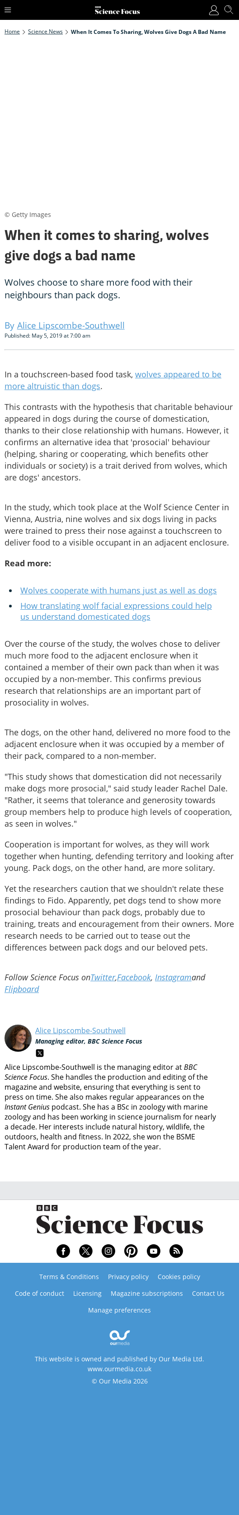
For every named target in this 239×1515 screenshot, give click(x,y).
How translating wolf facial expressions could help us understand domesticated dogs (116, 611)
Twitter (102, 977)
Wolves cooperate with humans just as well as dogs (118, 590)
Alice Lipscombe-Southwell (80, 1030)
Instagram (173, 977)
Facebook (134, 977)
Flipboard (22, 988)
